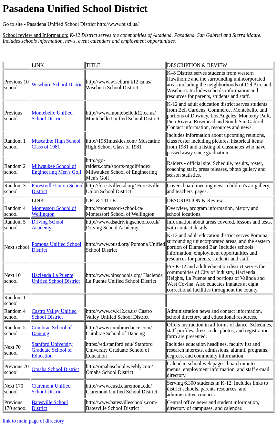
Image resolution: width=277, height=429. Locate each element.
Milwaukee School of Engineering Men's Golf (56, 169)
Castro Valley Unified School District (54, 314)
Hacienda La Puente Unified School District (56, 278)
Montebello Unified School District (52, 115)
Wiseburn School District (58, 84)
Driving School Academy (47, 224)
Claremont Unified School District (51, 388)
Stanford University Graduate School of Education (52, 349)
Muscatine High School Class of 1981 (56, 143)
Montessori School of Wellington (54, 211)
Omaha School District (55, 369)
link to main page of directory (33, 421)
